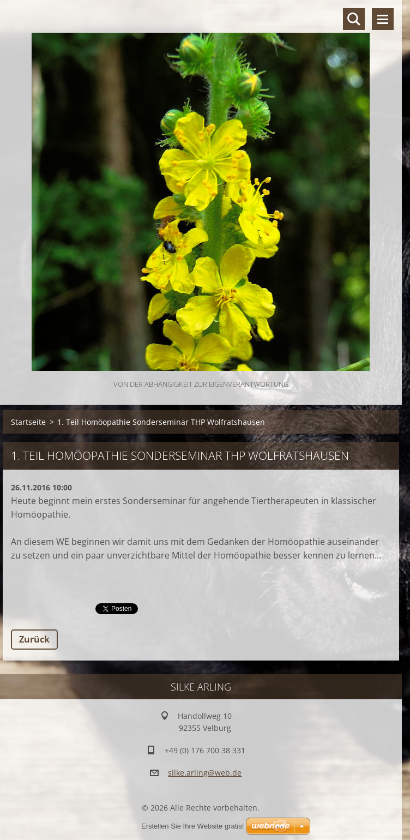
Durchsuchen (354, 19)
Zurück (34, 639)
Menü (383, 19)
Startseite (28, 422)
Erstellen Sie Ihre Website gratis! (192, 826)
